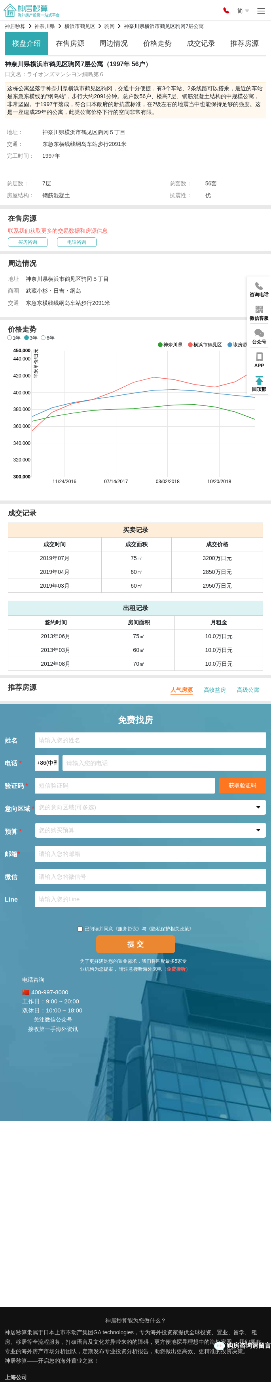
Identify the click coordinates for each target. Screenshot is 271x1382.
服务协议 (127, 929)
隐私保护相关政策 (170, 929)
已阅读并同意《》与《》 (136, 928)
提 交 (135, 944)
